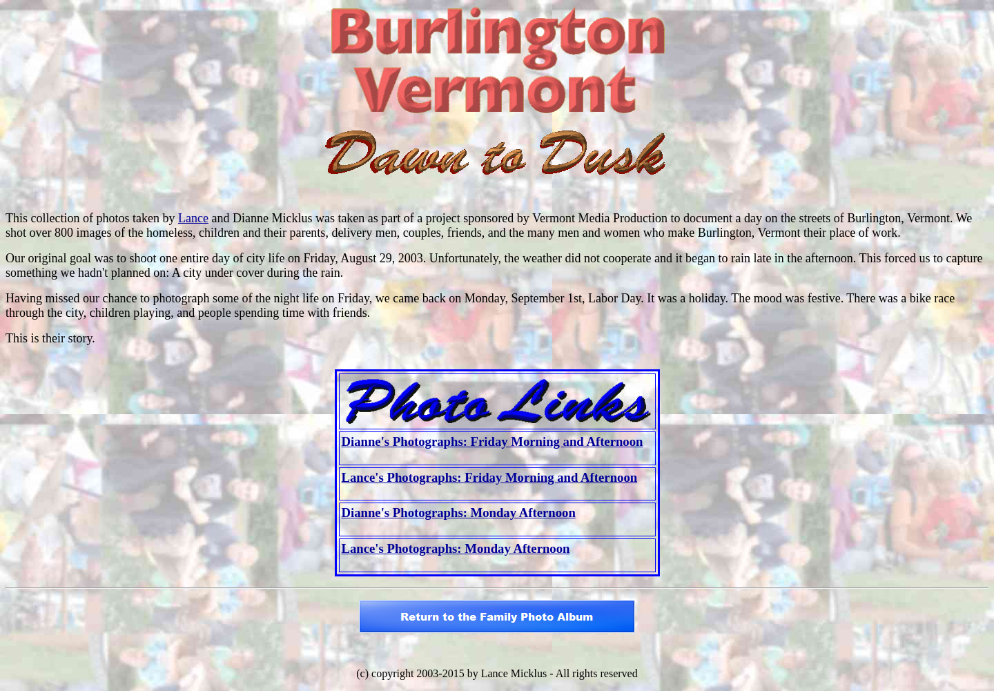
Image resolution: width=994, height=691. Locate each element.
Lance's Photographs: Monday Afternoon (456, 548)
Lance (193, 218)
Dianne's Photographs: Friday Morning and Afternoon (492, 441)
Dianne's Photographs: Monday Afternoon (459, 512)
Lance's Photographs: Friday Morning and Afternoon (490, 477)
